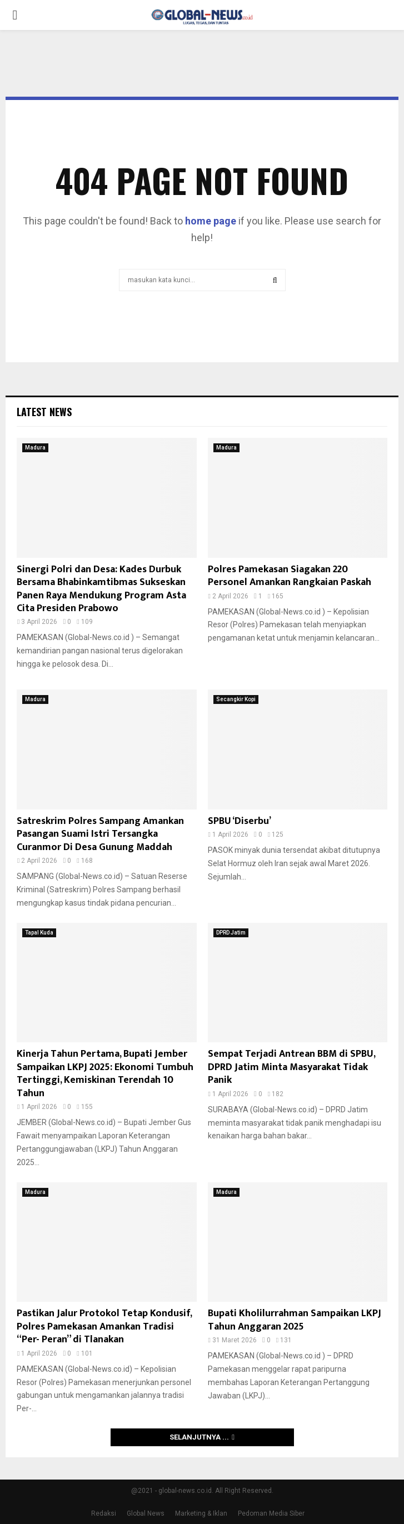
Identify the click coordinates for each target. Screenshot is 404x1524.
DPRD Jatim (231, 933)
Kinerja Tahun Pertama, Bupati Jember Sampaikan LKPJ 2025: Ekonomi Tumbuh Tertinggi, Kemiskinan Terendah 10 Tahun (105, 1073)
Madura (35, 447)
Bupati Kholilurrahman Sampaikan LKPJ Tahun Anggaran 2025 (294, 1320)
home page (210, 221)
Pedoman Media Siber (271, 1513)
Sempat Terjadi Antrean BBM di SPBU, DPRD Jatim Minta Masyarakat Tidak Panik (291, 1067)
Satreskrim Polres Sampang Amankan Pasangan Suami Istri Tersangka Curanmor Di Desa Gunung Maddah (100, 834)
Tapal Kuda (39, 933)
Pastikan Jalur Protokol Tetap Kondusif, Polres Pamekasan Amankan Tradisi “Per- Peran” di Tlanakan (104, 1326)
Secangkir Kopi (236, 699)
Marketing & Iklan (201, 1513)
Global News (145, 1513)
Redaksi (103, 1513)
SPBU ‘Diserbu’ (239, 821)
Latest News (44, 411)
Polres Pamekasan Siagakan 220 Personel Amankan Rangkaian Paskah (289, 576)
